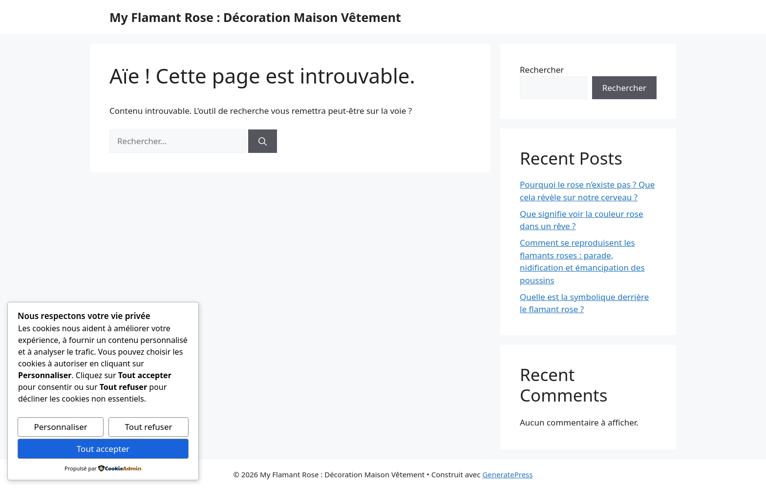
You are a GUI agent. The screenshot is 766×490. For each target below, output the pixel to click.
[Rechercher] (262, 141)
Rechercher (542, 69)
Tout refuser (148, 426)
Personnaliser (60, 426)
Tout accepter (103, 448)
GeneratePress (507, 474)
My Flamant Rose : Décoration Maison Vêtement (255, 17)
